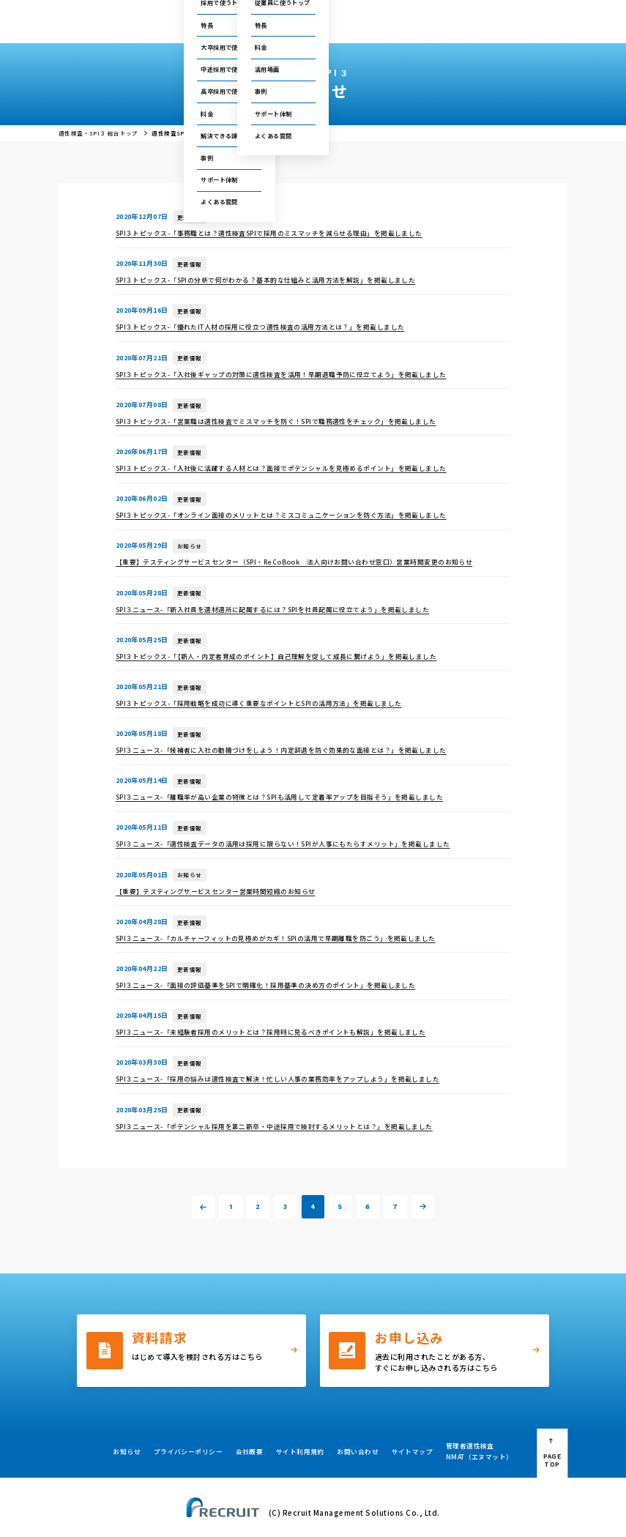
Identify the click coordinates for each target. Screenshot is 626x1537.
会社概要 (460, 27)
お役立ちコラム (322, 27)
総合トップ (154, 27)
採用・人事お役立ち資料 (396, 27)
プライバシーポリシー (188, 1451)
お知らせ (127, 1451)
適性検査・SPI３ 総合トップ (98, 133)
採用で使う (201, 27)
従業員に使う (258, 27)
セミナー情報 (410, 13)
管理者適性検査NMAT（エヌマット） (479, 1451)
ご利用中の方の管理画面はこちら (268, 13)
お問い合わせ (457, 13)
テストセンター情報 (355, 13)
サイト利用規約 (300, 1451)
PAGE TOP (552, 1460)
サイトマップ (412, 1451)
